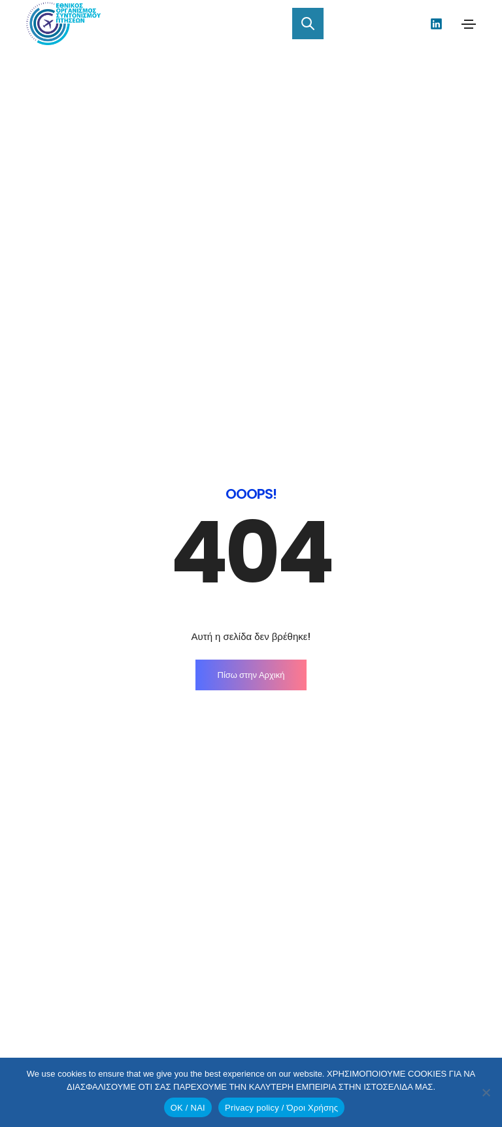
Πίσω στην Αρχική (251, 347)
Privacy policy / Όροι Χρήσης (281, 1108)
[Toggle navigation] (468, 24)
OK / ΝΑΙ (188, 1108)
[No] (485, 1092)
